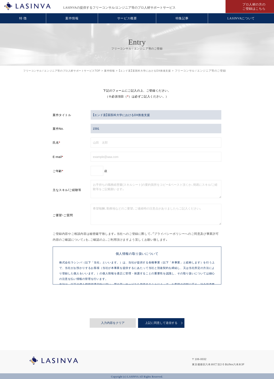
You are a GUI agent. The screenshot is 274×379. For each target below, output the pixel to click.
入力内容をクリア (113, 322)
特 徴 (23, 18)
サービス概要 (127, 18)
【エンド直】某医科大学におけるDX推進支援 (153, 70)
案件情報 (71, 18)
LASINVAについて (241, 18)
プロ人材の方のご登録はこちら (253, 6)
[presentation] (137, 301)
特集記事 (182, 18)
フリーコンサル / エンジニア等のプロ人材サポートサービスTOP (64, 70)
